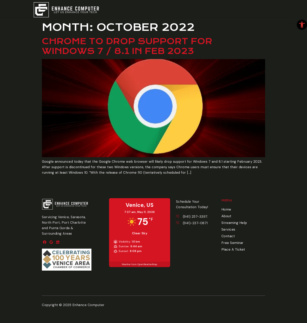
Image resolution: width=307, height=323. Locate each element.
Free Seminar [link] (232, 243)
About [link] (226, 216)
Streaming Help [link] (234, 223)
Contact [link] (228, 236)
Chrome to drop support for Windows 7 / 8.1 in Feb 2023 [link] (127, 46)
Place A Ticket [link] (233, 249)
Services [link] (228, 229)
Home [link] (226, 209)
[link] (302, 25)
